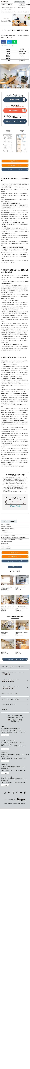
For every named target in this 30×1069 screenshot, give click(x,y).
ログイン (22, 4)
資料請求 (4, 4)
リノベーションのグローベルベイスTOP (8, 7)
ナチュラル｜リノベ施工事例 (7, 9)
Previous (1, 86)
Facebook (3, 42)
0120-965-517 (15, 720)
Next (29, 86)
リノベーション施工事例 (21, 7)
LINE (14, 42)
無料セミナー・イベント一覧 (15, 169)
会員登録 (10, 4)
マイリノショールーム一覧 (9, 694)
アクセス (5, 735)
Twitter (9, 42)
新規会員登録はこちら (15, 161)
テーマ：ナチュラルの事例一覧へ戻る (15, 659)
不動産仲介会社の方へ (20, 1)
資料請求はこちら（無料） (15, 165)
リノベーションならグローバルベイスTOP (12, 667)
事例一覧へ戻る (15, 566)
